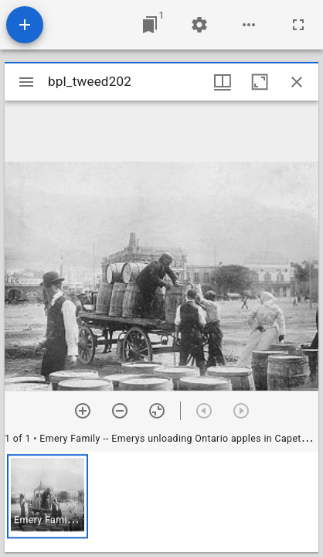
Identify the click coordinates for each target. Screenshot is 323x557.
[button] (47, 496)
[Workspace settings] (199, 24)
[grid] (161, 502)
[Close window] (296, 82)
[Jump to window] (149, 24)
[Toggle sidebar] (26, 82)
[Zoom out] (119, 410)
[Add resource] (24, 24)
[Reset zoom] (156, 410)
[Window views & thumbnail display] (222, 82)
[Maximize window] (259, 82)
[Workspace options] (248, 24)
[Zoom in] (82, 410)
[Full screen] (298, 24)
